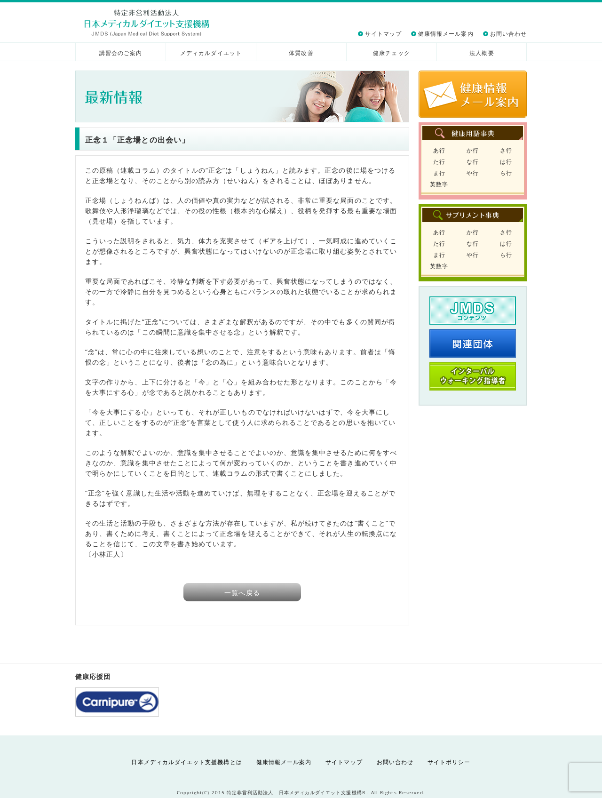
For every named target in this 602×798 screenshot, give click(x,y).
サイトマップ (383, 34)
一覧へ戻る (242, 592)
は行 (506, 162)
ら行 (506, 173)
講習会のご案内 (120, 53)
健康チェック (391, 53)
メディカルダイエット (211, 53)
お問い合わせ (508, 34)
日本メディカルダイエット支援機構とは (186, 762)
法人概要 (481, 53)
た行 (439, 162)
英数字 (439, 184)
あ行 (439, 150)
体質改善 (301, 53)
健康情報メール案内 (446, 34)
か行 (473, 150)
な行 (473, 162)
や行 (473, 173)
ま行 (439, 173)
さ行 (506, 150)
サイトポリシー (449, 762)
